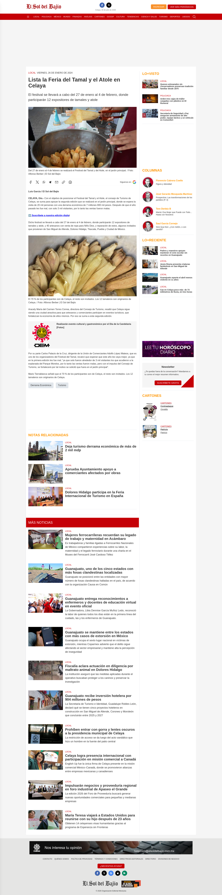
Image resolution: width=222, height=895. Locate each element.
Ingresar (158, 7)
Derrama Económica (41, 385)
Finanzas (77, 17)
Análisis (88, 17)
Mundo (66, 17)
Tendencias (133, 17)
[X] (108, 5)
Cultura (120, 17)
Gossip (110, 17)
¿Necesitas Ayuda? (111, 866)
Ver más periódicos (182, 7)
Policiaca (47, 17)
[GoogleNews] (111, 873)
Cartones (99, 17)
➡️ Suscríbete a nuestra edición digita (48, 215)
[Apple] (117, 873)
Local (36, 17)
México (57, 17)
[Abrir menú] (28, 17)
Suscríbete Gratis (168, 383)
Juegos (186, 17)
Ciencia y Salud (149, 17)
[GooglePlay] (124, 873)
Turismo (163, 17)
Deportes (175, 17)
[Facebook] (102, 5)
